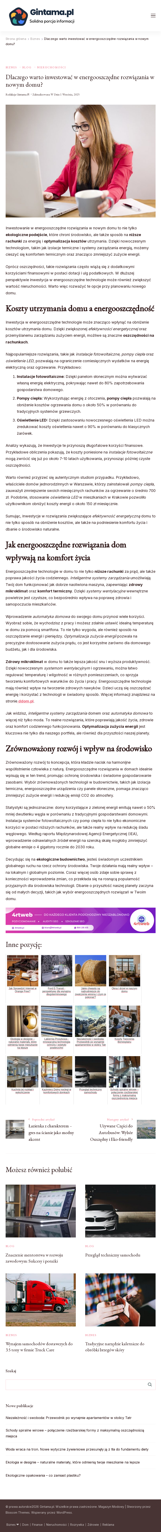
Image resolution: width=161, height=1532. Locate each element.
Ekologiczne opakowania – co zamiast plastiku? (43, 1475)
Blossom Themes (18, 1512)
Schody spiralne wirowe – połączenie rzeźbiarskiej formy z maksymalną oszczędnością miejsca (75, 1433)
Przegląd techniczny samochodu (112, 1255)
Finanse (37, 1524)
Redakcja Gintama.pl (17, 94)
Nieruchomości (51, 67)
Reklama (108, 1524)
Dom (25, 1524)
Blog (26, 67)
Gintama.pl (47, 1506)
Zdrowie (93, 1524)
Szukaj (11, 1371)
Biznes (11, 67)
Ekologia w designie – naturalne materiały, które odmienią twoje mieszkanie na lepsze (73, 1462)
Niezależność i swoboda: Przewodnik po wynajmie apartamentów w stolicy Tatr (69, 1418)
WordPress (64, 1512)
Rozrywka (77, 1524)
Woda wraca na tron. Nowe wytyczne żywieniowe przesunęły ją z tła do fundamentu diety (77, 1449)
